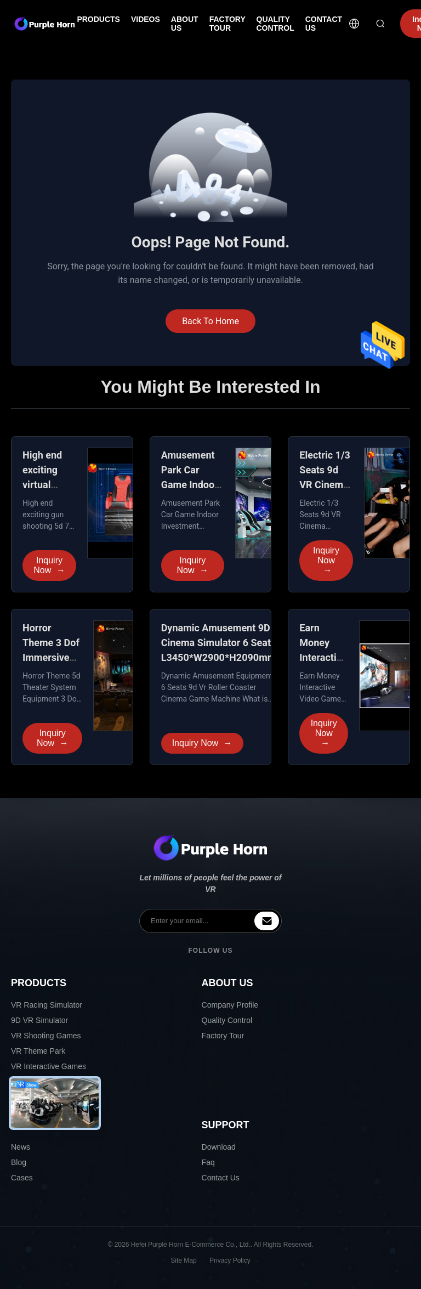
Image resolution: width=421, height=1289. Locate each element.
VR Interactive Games (48, 1066)
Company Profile (230, 1004)
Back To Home (210, 321)
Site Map (183, 1260)
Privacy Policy (230, 1260)
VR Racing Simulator (46, 1004)
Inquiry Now (49, 565)
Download (219, 1147)
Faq (208, 1162)
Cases (22, 1177)
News (20, 1147)
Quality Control (227, 1020)
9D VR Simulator (39, 1020)
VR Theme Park (38, 1051)
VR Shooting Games (46, 1035)
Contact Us (221, 1177)
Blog (18, 1162)
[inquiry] (266, 921)
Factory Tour (223, 1035)
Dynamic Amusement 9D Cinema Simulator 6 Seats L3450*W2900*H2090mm (218, 642)
